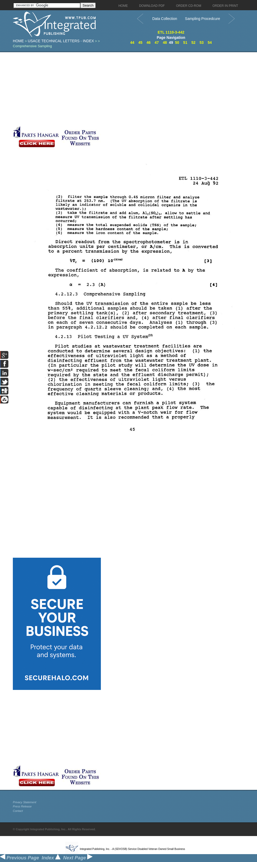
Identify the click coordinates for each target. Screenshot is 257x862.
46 (148, 42)
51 (185, 42)
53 (202, 42)
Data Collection (164, 19)
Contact (18, 810)
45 (140, 42)
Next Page (77, 857)
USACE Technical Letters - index (61, 41)
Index (51, 857)
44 (132, 42)
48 (165, 42)
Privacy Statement (24, 802)
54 (210, 42)
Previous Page (19, 857)
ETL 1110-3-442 (171, 32)
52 (193, 42)
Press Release (22, 806)
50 (177, 42)
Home (18, 41)
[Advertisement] (124, 89)
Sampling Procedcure (202, 19)
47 (157, 42)
